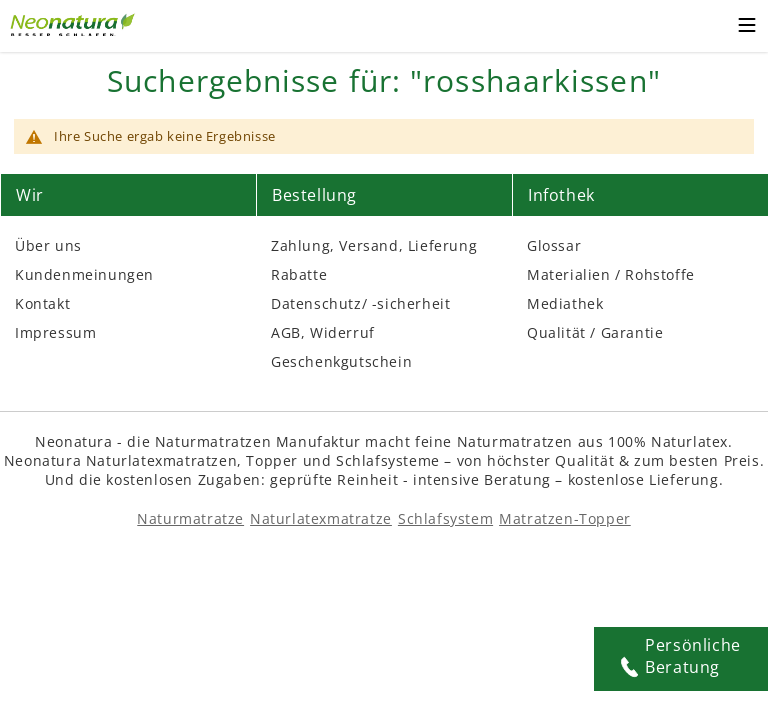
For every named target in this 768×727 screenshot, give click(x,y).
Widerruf (342, 332)
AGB (286, 332)
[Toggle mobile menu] (747, 28)
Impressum (55, 332)
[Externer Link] (75, 22)
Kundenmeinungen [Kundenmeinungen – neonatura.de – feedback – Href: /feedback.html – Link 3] (84, 274)
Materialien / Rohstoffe (611, 274)
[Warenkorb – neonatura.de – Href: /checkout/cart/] (707, 26)
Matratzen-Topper (565, 518)
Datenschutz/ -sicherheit (360, 303)
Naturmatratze (190, 518)
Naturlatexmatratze (321, 518)
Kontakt (42, 303)
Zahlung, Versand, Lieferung (374, 245)
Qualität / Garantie (595, 332)
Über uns (48, 245)
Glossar (554, 245)
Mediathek (565, 303)
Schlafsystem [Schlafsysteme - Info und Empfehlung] (445, 518)
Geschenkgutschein (341, 361)
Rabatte (299, 274)
